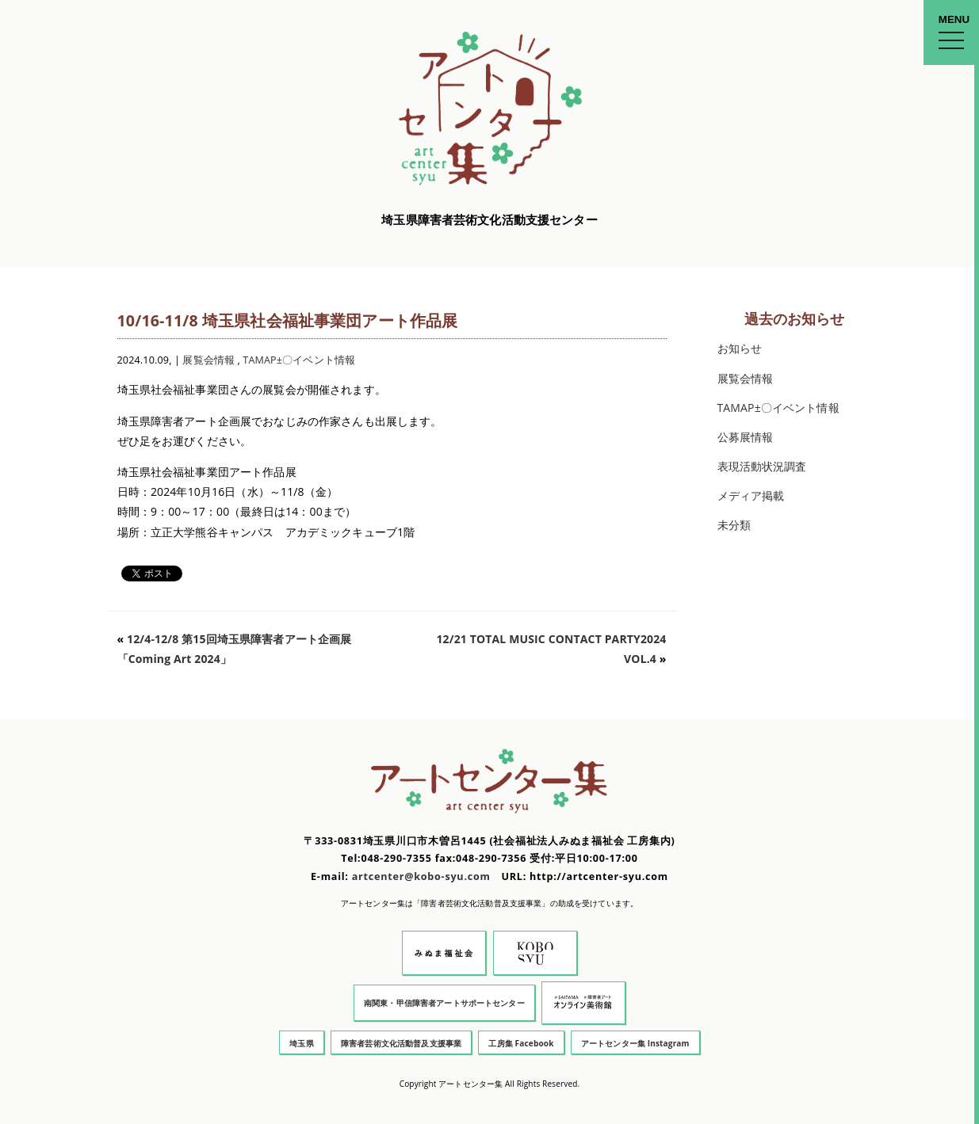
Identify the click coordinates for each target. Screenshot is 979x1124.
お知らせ (740, 348)
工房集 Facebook (520, 1043)
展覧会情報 (208, 360)
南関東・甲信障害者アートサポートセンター (444, 1002)
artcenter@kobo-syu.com (421, 876)
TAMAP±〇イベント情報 (299, 360)
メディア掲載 (751, 495)
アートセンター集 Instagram (635, 1043)
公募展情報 (745, 436)
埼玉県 (301, 1043)
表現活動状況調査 (762, 466)
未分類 (734, 524)
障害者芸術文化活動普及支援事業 (401, 1043)
